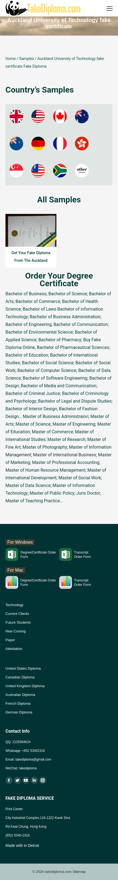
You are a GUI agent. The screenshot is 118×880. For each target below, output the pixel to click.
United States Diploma (23, 668)
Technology (14, 605)
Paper (10, 640)
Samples (26, 58)
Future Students (18, 622)
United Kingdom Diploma (25, 686)
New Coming (15, 631)
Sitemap (79, 872)
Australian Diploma (20, 695)
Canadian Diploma (20, 677)
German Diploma (18, 712)
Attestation (13, 649)
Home (10, 58)
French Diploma (18, 703)
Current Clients (17, 614)
